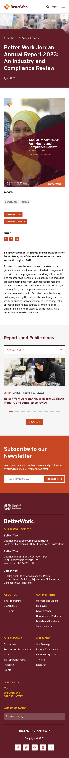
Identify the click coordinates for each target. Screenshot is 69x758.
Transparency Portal (15, 659)
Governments (43, 611)
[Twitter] (26, 747)
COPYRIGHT (43, 731)
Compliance (11, 202)
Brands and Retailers (47, 621)
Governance (10, 606)
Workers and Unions (47, 600)
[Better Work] (19, 521)
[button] (11, 411)
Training (40, 659)
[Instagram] (43, 747)
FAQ (6, 687)
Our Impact (10, 644)
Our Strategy (43, 644)
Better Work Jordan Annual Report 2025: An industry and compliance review (34, 401)
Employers (42, 606)
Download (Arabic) (15, 221)
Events (7, 669)
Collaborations (44, 626)
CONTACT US (11, 682)
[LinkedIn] (51, 747)
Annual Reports (21, 392)
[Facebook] (18, 747)
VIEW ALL (33, 422)
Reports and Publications (17, 649)
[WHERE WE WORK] (34, 716)
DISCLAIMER (26, 731)
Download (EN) (13, 215)
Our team (9, 611)
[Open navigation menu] (63, 7)
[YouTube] (35, 747)
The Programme (13, 600)
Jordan (25, 202)
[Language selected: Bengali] (55, 7)
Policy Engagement (47, 654)
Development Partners (48, 616)
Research (9, 664)
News (7, 654)
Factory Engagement (47, 649)
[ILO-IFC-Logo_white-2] (12, 507)
